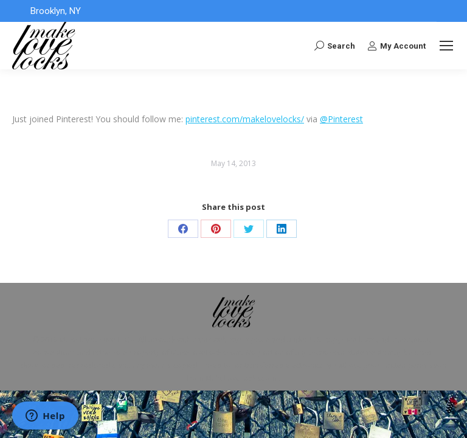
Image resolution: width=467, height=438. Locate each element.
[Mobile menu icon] (446, 45)
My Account (396, 45)
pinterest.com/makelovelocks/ (244, 119)
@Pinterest (341, 119)
